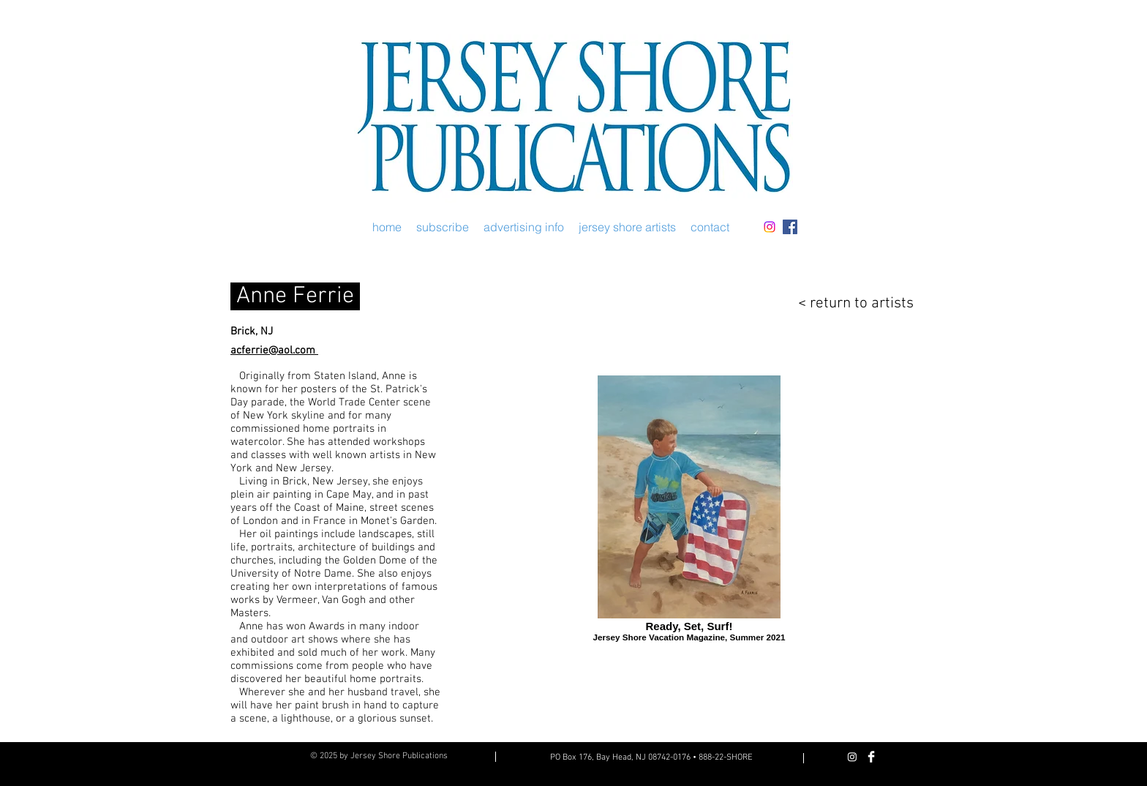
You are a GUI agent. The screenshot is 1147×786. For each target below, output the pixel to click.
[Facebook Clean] (871, 757)
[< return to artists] (846, 303)
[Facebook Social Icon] (790, 227)
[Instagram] (769, 227)
